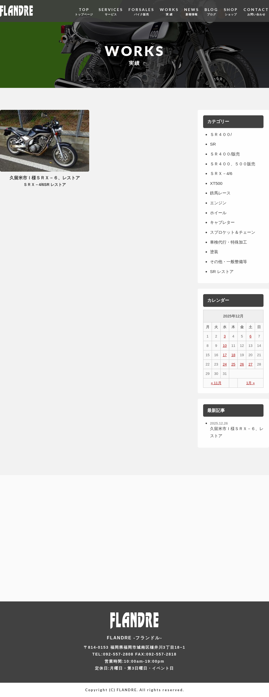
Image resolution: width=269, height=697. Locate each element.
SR (213, 144)
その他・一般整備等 (230, 261)
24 (224, 364)
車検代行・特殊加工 (230, 241)
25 (233, 364)
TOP (84, 11)
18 (233, 355)
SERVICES (111, 11)
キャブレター (223, 222)
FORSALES (141, 11)
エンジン (219, 202)
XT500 (216, 183)
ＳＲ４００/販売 (226, 154)
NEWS (191, 11)
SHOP (231, 11)
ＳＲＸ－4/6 (222, 173)
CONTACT (256, 11)
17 (224, 355)
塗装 (214, 251)
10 (224, 345)
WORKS (169, 11)
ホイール (219, 212)
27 (250, 364)
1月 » (250, 383)
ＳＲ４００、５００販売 (234, 163)
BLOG (211, 11)
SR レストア (222, 271)
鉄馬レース (221, 193)
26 (242, 364)
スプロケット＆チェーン (234, 232)
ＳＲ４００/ (221, 134)
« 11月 (216, 383)
